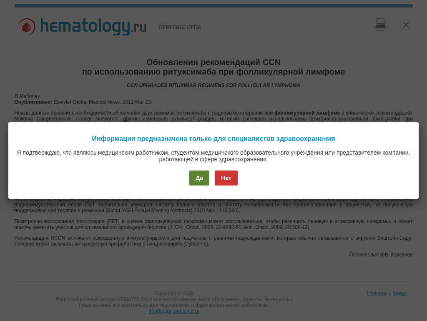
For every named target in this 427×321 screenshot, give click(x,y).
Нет (226, 178)
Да (199, 178)
